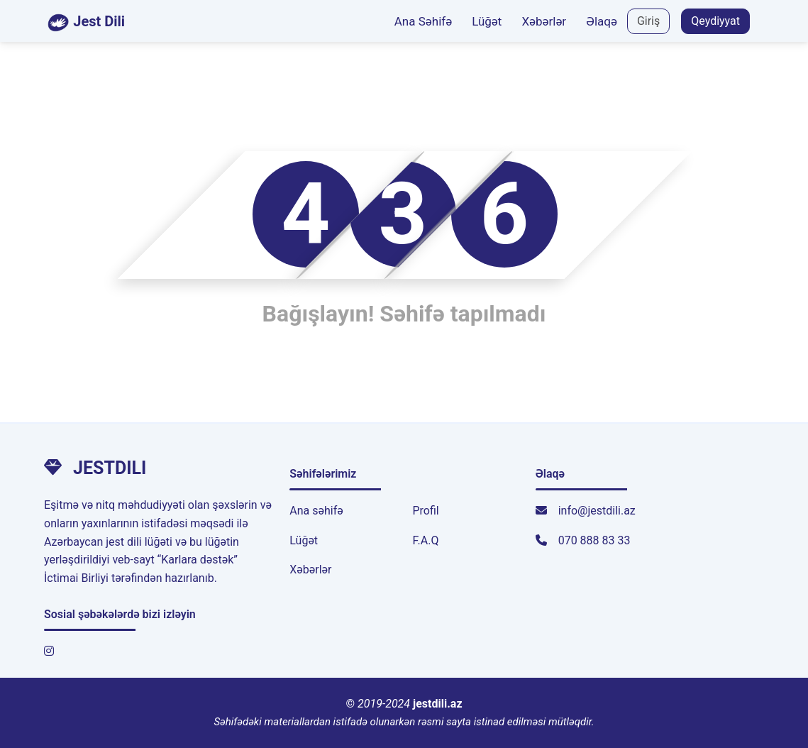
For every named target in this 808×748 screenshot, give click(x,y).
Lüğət (487, 21)
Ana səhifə (316, 510)
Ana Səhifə (423, 21)
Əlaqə (601, 21)
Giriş (648, 21)
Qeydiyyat (715, 21)
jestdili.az (438, 703)
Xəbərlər (543, 21)
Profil (425, 510)
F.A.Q (425, 540)
